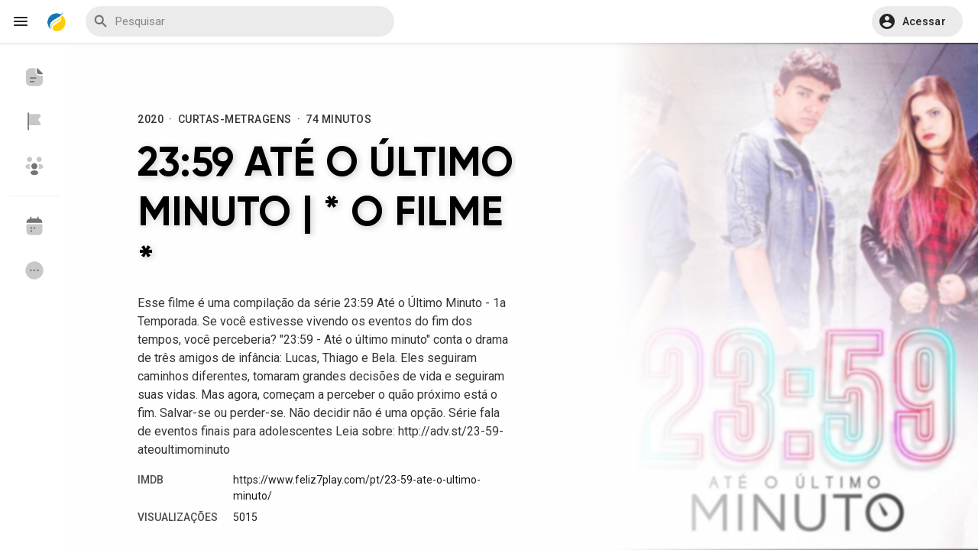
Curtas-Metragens (235, 119)
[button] (917, 21)
